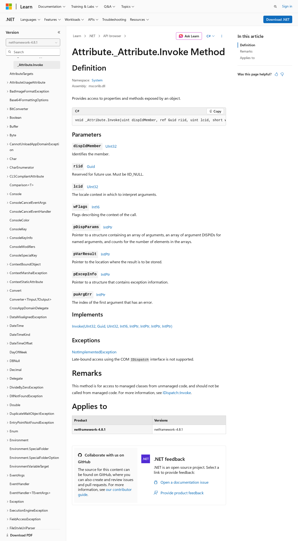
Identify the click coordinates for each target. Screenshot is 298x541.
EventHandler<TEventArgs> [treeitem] (30, 492)
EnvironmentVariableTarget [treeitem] (29, 466)
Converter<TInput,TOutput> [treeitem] (31, 299)
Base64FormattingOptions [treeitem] (29, 100)
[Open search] (275, 6)
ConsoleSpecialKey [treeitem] (23, 255)
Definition (247, 45)
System (97, 80)
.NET (92, 35)
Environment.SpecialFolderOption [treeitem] (34, 457)
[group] (149, 120)
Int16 (96, 206)
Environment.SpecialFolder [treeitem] (29, 448)
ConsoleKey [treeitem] (18, 229)
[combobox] (33, 42)
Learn (77, 35)
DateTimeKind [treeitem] (20, 334)
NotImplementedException (94, 351)
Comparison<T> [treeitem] (22, 185)
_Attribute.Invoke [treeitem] (30, 64)
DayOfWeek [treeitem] (18, 352)
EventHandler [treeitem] (19, 484)
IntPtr (107, 227)
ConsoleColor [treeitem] (19, 220)
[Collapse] (59, 32)
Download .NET (278, 19)
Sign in (287, 6)
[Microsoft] (9, 6)
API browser (112, 35)
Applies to (247, 57)
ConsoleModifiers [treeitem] (22, 246)
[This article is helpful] (276, 74)
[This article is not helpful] (282, 74)
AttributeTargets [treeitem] (21, 73)
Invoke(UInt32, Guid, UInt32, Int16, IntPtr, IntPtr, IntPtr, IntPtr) (122, 326)
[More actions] (222, 36)
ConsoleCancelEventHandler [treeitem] (30, 211)
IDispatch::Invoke (177, 392)
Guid (91, 166)
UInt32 (111, 146)
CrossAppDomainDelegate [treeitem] (29, 308)
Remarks (246, 51)
